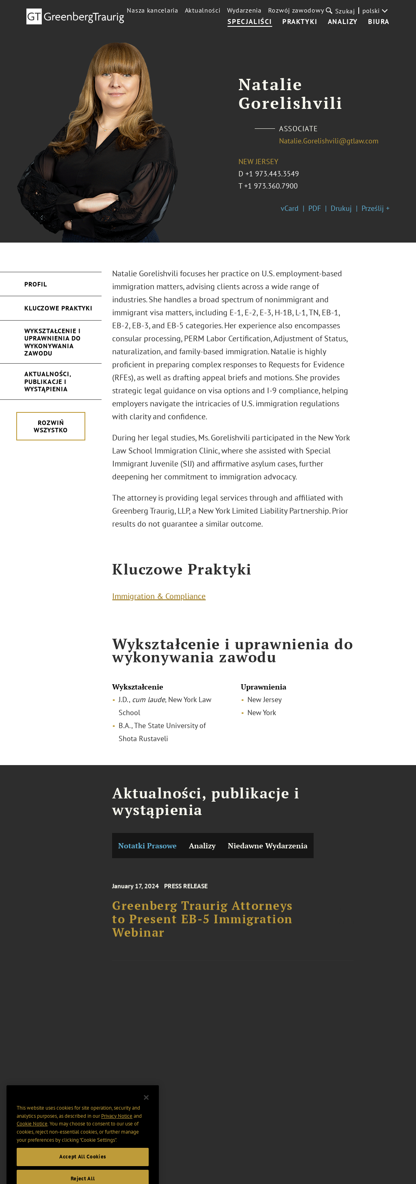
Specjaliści (250, 22)
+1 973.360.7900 (271, 186)
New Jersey (258, 161)
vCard (290, 208)
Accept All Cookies (82, 1169)
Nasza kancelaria (152, 10)
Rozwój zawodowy (296, 10)
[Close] (146, 1110)
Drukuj (341, 208)
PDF (314, 208)
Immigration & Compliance (159, 598)
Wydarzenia (244, 10)
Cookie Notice (32, 1136)
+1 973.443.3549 (272, 173)
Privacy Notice (116, 1128)
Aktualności (203, 10)
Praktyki (300, 22)
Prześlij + (376, 208)
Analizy (343, 22)
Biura (379, 22)
